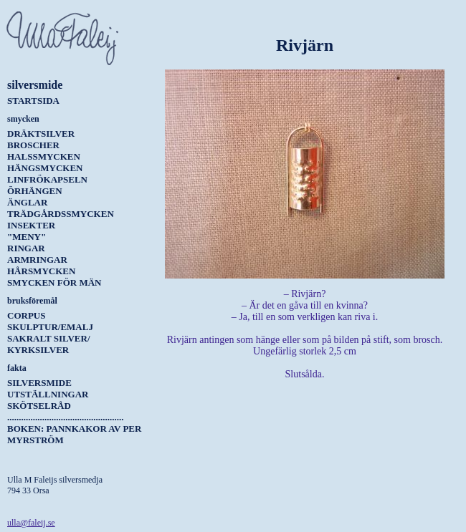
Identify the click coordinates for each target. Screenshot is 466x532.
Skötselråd (39, 405)
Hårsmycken (41, 271)
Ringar (26, 248)
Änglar (27, 202)
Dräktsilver (41, 133)
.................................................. (65, 417)
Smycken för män (54, 282)
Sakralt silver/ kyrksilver (48, 344)
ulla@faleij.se (31, 523)
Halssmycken (43, 156)
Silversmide (39, 382)
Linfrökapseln (47, 179)
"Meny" (26, 236)
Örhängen (34, 190)
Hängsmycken (44, 168)
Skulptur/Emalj (50, 326)
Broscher (33, 145)
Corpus (26, 315)
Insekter (31, 225)
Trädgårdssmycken (60, 213)
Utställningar (47, 394)
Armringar (37, 259)
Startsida (33, 100)
